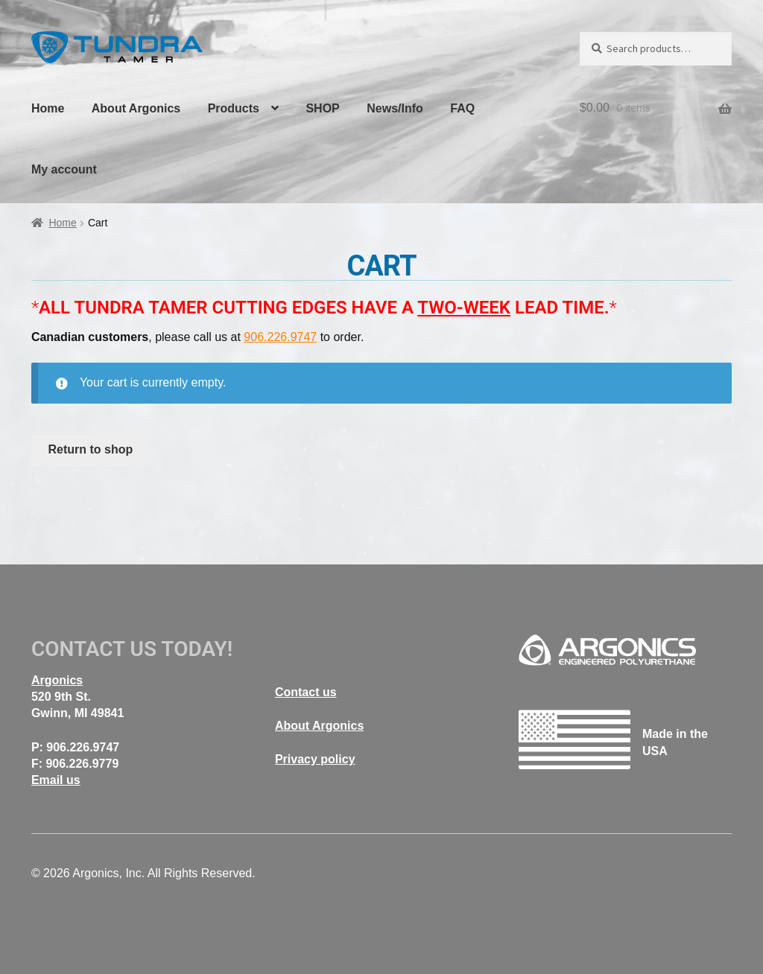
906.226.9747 (280, 337)
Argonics (57, 680)
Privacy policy (315, 759)
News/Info (395, 108)
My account (64, 169)
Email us (55, 780)
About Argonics (136, 108)
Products (233, 108)
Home (47, 108)
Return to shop (90, 449)
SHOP (322, 108)
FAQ (462, 108)
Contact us (306, 692)
